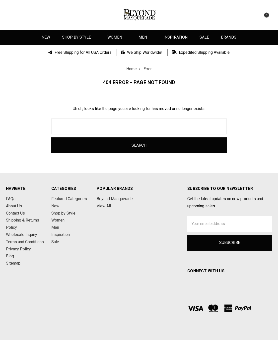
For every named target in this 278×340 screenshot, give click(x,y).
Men (145, 37)
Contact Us (15, 213)
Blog (10, 256)
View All (104, 206)
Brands (228, 37)
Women (117, 37)
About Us (14, 206)
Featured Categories (69, 198)
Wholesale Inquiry (21, 234)
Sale (204, 37)
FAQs (10, 198)
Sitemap (13, 263)
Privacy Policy (18, 249)
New (46, 37)
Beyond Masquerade (115, 198)
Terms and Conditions (25, 241)
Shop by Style (78, 37)
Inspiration (175, 37)
